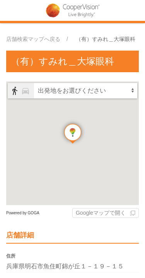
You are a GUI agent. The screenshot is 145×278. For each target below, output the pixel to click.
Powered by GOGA (22, 213)
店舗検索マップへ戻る (33, 39)
